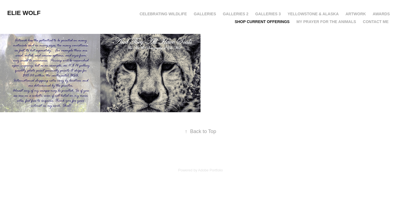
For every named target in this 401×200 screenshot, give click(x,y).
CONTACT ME (375, 21)
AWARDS (381, 14)
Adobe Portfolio (210, 170)
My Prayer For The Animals (326, 21)
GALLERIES (205, 14)
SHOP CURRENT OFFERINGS (262, 21)
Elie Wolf (24, 12)
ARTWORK (356, 14)
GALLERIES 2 (235, 14)
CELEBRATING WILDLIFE (163, 14)
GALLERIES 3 (268, 14)
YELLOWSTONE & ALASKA (313, 14)
